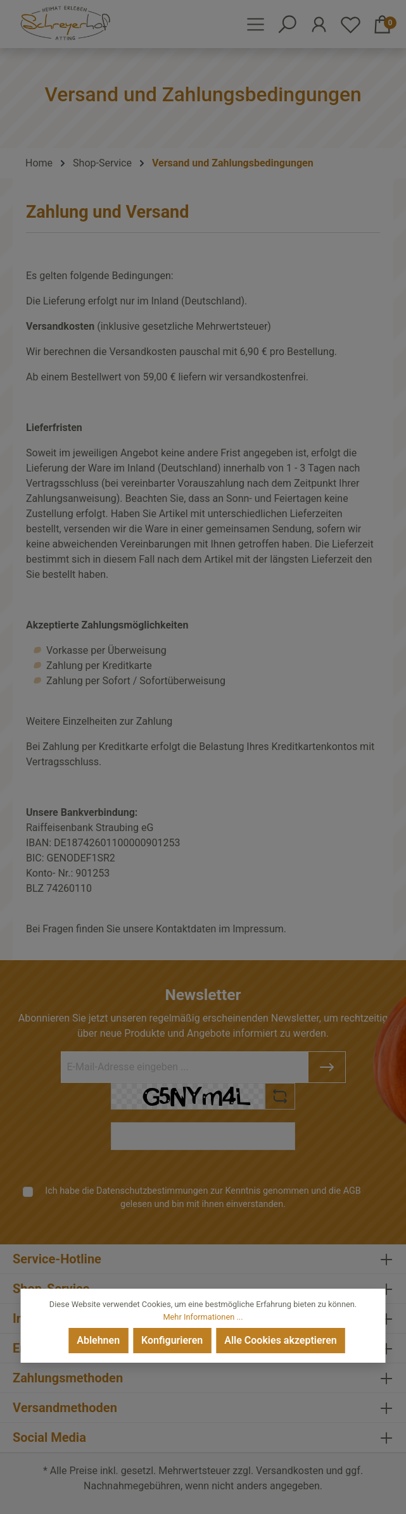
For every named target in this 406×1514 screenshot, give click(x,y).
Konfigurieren (172, 1340)
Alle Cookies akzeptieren (280, 1340)
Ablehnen (98, 1340)
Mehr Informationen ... (203, 1317)
